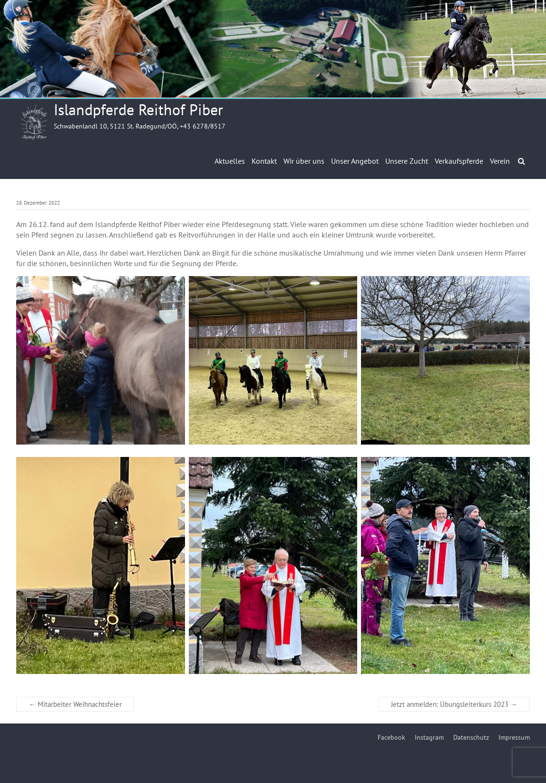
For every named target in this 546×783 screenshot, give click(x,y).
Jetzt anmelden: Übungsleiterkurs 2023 (454, 704)
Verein (500, 161)
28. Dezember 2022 (38, 202)
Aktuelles (229, 161)
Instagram (429, 737)
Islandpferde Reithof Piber (138, 109)
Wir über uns (303, 161)
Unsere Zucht (406, 161)
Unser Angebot (355, 161)
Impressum (514, 737)
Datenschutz (471, 737)
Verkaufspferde (459, 161)
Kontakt (264, 161)
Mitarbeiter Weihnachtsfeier (75, 704)
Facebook (391, 737)
